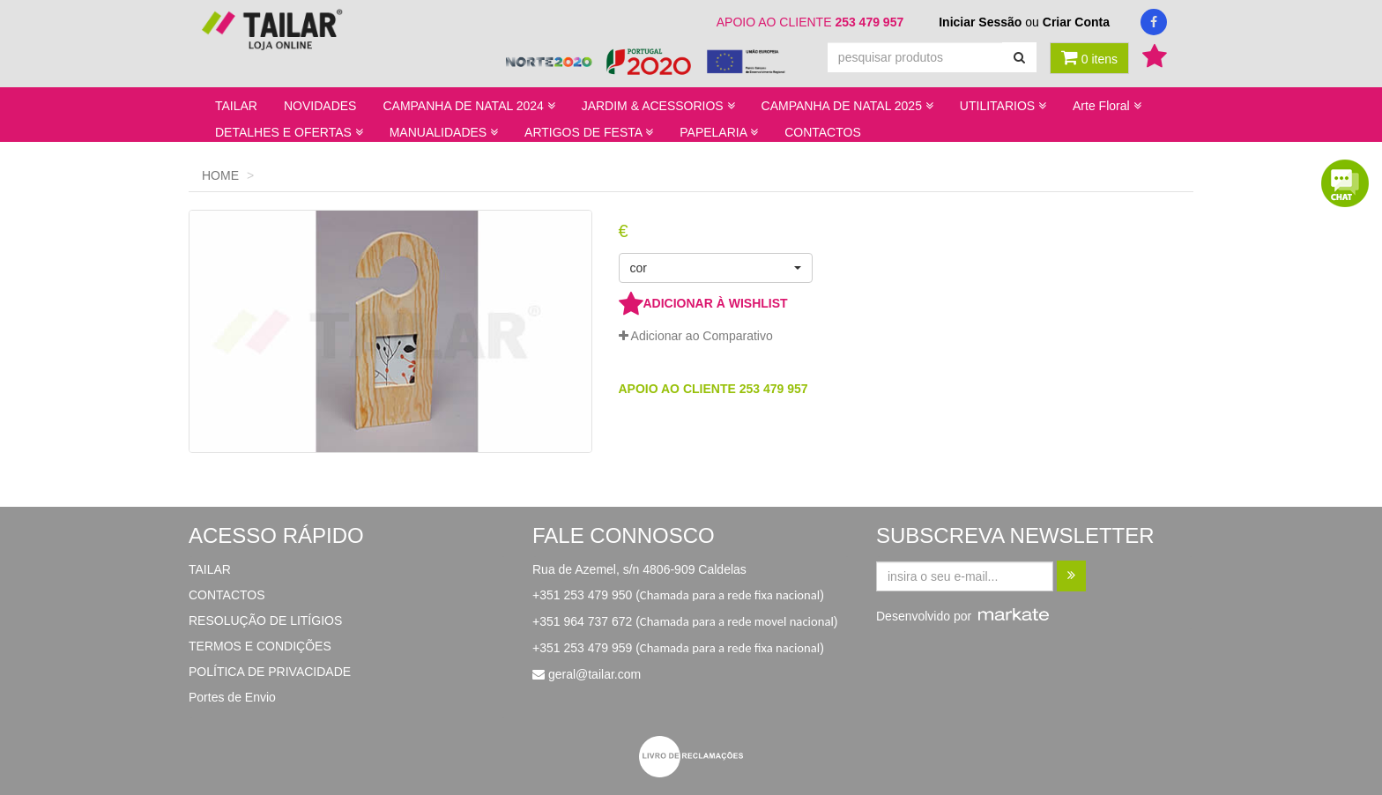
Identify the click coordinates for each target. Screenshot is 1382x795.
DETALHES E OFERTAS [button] (289, 132)
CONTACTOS (822, 132)
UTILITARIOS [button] (1003, 106)
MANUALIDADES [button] (444, 132)
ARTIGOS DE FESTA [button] (588, 132)
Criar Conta (1076, 22)
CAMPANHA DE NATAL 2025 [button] (847, 106)
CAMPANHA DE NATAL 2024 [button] (468, 106)
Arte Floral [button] (1107, 106)
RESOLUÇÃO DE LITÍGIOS (265, 620)
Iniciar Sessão (980, 22)
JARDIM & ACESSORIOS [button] (658, 106)
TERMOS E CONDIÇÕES (260, 646)
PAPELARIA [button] (719, 132)
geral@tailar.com (594, 674)
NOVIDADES (320, 106)
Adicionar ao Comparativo (696, 336)
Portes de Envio (232, 697)
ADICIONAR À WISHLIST (703, 303)
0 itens (1089, 57)
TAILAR (236, 106)
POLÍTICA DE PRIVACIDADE (270, 672)
